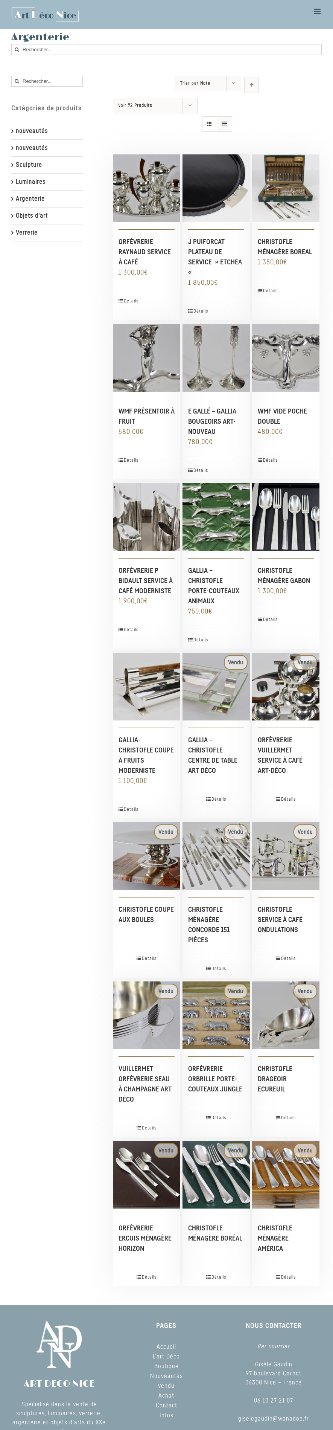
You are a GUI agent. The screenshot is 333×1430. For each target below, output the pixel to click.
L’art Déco (166, 1357)
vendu (166, 1386)
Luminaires (31, 182)
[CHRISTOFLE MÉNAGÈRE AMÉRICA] (285, 1174)
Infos (166, 1415)
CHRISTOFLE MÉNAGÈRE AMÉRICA (275, 1238)
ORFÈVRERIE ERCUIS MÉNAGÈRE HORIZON (145, 1238)
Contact (166, 1406)
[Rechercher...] (166, 49)
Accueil (166, 1347)
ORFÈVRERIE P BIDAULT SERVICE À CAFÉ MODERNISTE (146, 581)
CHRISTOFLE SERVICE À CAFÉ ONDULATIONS (280, 920)
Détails (131, 301)
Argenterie (30, 199)
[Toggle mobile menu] (318, 11)
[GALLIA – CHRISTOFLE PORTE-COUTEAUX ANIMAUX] (216, 517)
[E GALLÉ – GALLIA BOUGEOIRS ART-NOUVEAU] (216, 357)
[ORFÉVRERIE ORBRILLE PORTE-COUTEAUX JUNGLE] (216, 1015)
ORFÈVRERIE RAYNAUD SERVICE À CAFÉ (145, 252)
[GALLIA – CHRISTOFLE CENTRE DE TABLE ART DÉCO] (216, 686)
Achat (166, 1396)
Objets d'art (32, 216)
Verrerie (27, 233)
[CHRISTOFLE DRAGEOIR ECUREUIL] (285, 1015)
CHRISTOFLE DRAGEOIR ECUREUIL (275, 1079)
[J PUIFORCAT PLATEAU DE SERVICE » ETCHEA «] (216, 188)
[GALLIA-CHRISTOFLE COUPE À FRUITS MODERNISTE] (146, 686)
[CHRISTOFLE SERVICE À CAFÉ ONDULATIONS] (285, 856)
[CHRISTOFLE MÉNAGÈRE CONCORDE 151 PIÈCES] (216, 856)
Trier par (195, 83)
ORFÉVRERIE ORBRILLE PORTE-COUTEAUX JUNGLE (215, 1079)
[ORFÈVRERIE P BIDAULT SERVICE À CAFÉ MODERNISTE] (146, 517)
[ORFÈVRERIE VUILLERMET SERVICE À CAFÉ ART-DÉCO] (285, 686)
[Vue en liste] (224, 124)
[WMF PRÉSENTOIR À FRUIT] (146, 357)
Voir (135, 105)
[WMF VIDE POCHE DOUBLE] (285, 357)
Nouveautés (166, 1376)
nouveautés (32, 131)
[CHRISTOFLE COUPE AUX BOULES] (146, 856)
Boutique (166, 1366)
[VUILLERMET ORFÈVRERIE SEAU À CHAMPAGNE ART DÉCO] (146, 1015)
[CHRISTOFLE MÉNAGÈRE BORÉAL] (216, 1174)
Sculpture (29, 165)
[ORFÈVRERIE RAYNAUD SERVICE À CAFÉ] (146, 188)
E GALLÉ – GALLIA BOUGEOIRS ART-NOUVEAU (212, 421)
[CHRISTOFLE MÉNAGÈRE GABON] (285, 517)
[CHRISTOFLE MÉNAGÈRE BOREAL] (285, 188)
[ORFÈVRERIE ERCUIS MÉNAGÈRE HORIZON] (146, 1174)
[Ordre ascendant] (251, 85)
